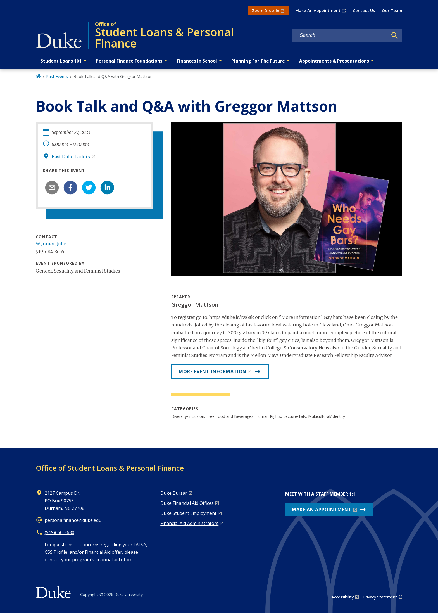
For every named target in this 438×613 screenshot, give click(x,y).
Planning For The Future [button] (258, 61)
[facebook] (70, 188)
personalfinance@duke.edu (73, 520)
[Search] (394, 35)
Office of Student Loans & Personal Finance (110, 468)
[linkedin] (107, 188)
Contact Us (364, 10)
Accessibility (343, 597)
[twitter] (89, 188)
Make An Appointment (318, 10)
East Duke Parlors (71, 156)
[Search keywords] (340, 35)
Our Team (392, 10)
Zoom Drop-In (265, 10)
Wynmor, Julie (51, 244)
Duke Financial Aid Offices (187, 503)
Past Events (57, 76)
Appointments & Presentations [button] (334, 61)
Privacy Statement (380, 597)
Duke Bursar (173, 493)
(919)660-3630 (59, 532)
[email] (52, 188)
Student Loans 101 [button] (61, 61)
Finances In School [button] (197, 61)
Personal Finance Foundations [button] (129, 61)
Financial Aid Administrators (189, 523)
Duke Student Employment (188, 513)
